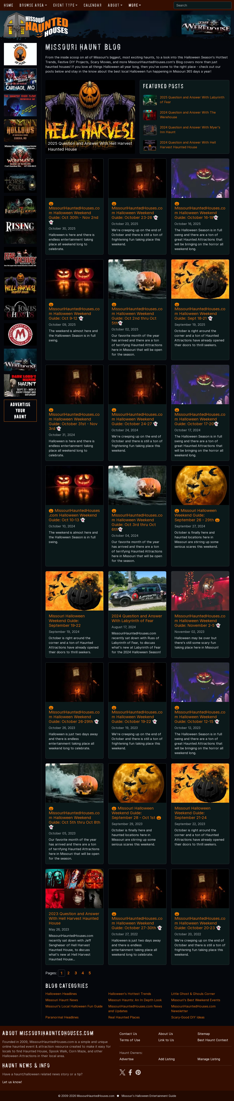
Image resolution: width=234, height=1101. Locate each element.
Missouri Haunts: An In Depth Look (135, 1000)
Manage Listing (208, 1059)
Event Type (64, 5)
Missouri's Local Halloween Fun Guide (74, 1006)
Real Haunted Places (124, 1017)
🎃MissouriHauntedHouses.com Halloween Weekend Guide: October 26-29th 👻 (74, 714)
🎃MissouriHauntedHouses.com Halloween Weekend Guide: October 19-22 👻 (137, 714)
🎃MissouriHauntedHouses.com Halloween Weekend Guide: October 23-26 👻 (137, 210)
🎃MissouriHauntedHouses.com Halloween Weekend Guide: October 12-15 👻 (199, 714)
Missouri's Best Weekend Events (195, 1000)
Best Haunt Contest (212, 1040)
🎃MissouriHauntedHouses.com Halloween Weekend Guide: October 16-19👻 (199, 210)
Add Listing (166, 1059)
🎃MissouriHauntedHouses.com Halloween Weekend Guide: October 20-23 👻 (199, 920)
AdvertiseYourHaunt (20, 410)
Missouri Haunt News (61, 1000)
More (133, 5)
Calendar (93, 5)
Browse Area (31, 5)
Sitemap (203, 1034)
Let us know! (12, 1082)
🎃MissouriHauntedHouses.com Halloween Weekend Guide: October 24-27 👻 (137, 416)
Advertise (126, 1059)
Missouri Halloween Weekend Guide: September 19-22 (67, 621)
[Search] (203, 5)
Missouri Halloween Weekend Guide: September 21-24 (192, 813)
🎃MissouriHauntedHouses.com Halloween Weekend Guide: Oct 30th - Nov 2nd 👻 (74, 213)
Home (8, 5)
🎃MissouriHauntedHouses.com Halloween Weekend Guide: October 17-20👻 (199, 416)
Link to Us (166, 1040)
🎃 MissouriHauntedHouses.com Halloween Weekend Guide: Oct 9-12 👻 (74, 311)
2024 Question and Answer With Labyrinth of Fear (137, 618)
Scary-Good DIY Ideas (188, 1017)
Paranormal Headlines (62, 1017)
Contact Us (128, 1034)
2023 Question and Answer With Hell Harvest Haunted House (74, 918)
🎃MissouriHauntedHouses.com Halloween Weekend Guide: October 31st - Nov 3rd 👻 (74, 419)
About (113, 5)
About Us (165, 1034)
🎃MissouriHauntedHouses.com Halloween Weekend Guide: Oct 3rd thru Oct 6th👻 (137, 520)
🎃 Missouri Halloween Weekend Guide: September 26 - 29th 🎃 (197, 515)
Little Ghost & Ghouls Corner (193, 994)
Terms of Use (129, 1040)
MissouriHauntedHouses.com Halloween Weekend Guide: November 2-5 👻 (199, 621)
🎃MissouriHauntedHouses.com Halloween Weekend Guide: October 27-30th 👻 (137, 920)
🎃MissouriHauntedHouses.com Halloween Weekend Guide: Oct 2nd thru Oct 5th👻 (137, 313)
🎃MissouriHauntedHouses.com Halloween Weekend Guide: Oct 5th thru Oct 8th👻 (74, 817)
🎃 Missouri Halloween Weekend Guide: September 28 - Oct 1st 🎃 (136, 813)
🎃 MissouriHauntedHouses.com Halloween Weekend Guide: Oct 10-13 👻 (74, 515)
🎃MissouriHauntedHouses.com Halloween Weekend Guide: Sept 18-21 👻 (199, 311)
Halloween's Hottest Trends (129, 994)
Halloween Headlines (61, 994)
